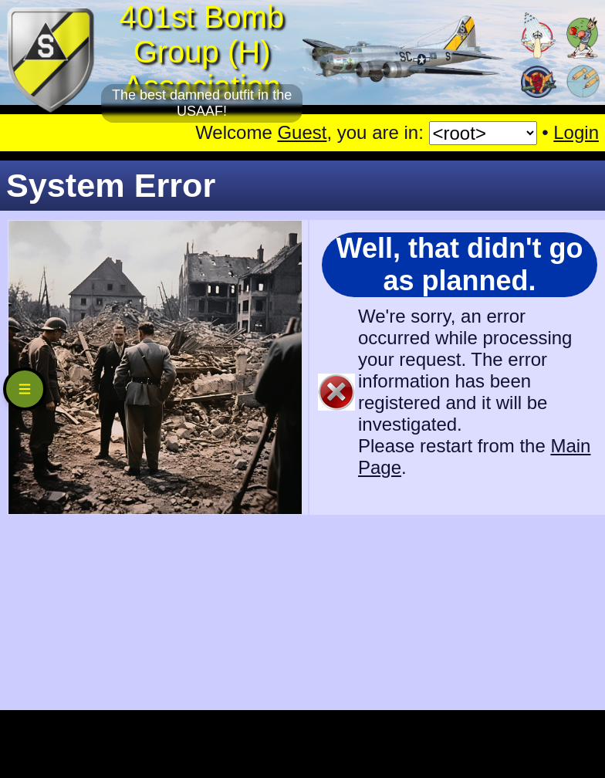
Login (576, 132)
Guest (301, 132)
